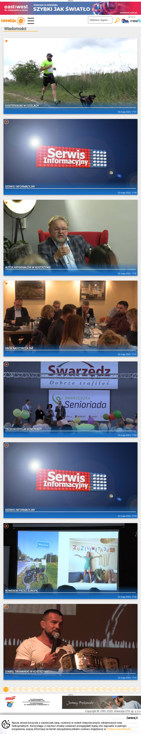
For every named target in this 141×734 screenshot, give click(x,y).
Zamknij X (132, 718)
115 (18, 689)
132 (120, 689)
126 (84, 689)
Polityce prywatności (119, 729)
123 (66, 689)
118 (36, 689)
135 (138, 689)
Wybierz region (100, 20)
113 (6, 689)
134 (132, 689)
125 (78, 689)
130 (108, 689)
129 (102, 689)
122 (60, 689)
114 (12, 689)
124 (72, 689)
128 (96, 689)
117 (30, 689)
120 (48, 689)
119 (42, 689)
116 (24, 689)
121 (54, 689)
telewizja (13, 21)
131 (114, 689)
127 (90, 689)
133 (126, 689)
